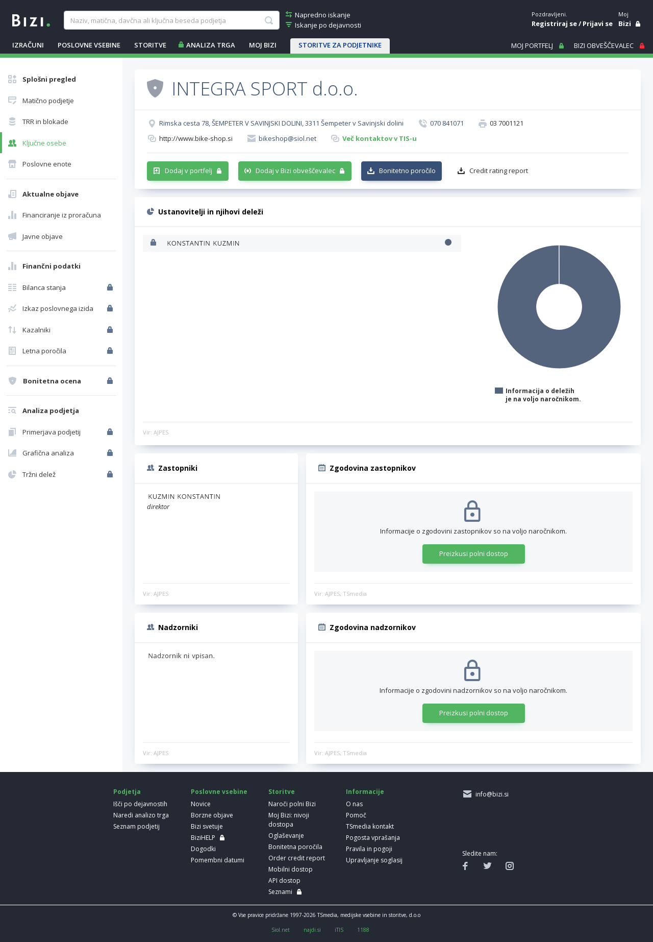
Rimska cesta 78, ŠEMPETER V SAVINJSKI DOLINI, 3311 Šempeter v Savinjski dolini (281, 123)
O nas (354, 804)
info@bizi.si (490, 794)
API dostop (284, 880)
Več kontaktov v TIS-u (379, 138)
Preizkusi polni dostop (473, 553)
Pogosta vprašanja (373, 837)
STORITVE (150, 45)
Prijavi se (598, 23)
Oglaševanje (286, 835)
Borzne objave (212, 815)
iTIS (339, 929)
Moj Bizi (263, 45)
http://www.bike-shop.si (196, 138)
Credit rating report (498, 170)
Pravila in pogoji (369, 848)
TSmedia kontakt (370, 826)
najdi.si (312, 929)
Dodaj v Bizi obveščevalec (295, 170)
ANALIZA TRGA (210, 45)
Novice (201, 804)
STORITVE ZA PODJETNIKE (340, 45)
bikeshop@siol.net (287, 138)
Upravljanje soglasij (374, 860)
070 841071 (447, 123)
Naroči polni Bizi (292, 804)
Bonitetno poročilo (407, 170)
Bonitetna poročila (295, 846)
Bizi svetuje (207, 826)
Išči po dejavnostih (140, 804)
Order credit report (296, 858)
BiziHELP (203, 837)
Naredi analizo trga (141, 815)
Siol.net (280, 929)
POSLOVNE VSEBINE (89, 45)
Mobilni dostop (290, 869)
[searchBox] (171, 20)
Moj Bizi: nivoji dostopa (288, 820)
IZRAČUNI (28, 45)
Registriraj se (554, 23)
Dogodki (203, 848)
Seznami (280, 891)
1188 (363, 929)
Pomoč (356, 815)
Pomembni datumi (217, 860)
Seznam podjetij (136, 826)
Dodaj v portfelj (188, 170)
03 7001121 (506, 123)
